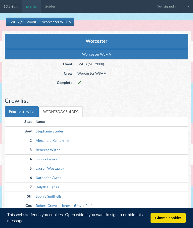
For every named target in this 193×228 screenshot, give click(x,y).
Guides (50, 6)
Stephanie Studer (49, 131)
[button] (26, 221)
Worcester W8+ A (56, 22)
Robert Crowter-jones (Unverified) (64, 205)
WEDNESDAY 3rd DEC (61, 111)
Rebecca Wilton (48, 150)
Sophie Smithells (49, 196)
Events (31, 6)
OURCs (11, 6)
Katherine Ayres (48, 177)
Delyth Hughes (47, 187)
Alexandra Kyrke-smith (54, 140)
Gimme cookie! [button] (168, 218)
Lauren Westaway (50, 168)
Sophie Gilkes (46, 159)
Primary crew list (22, 111)
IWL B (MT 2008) (22, 22)
